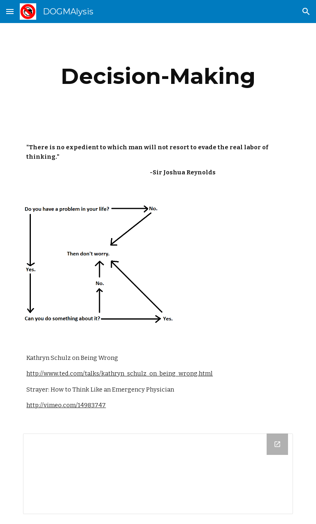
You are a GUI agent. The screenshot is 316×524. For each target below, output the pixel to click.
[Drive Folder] (158, 474)
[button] (10, 11)
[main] (158, 76)
